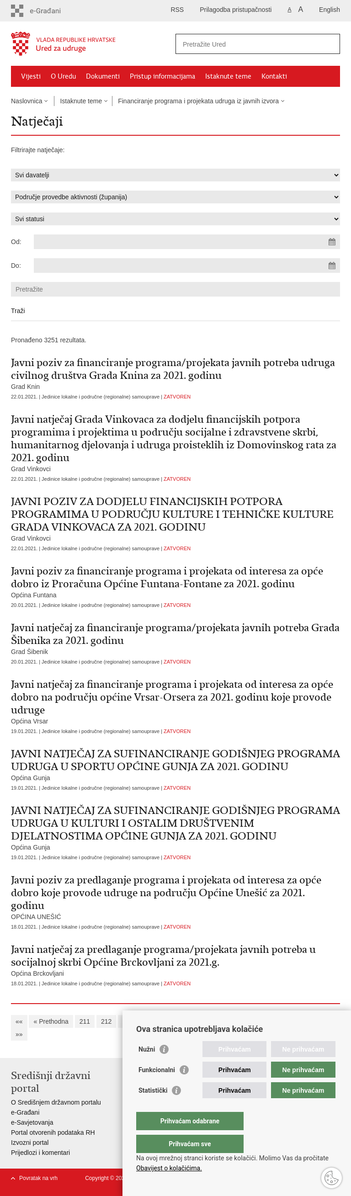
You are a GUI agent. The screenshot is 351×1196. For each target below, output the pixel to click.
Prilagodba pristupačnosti (235, 9)
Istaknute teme (228, 76)
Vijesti (31, 76)
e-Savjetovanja (32, 1122)
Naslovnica (26, 101)
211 (85, 1021)
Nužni (146, 1067)
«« (19, 1021)
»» (19, 1034)
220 (279, 1021)
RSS (177, 9)
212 (106, 1021)
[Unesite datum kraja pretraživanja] (187, 265)
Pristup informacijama (162, 76)
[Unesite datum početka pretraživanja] (187, 241)
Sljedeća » (310, 1021)
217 (214, 1021)
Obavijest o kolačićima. (169, 1168)
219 (257, 1021)
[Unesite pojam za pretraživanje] (248, 44)
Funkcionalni (156, 1088)
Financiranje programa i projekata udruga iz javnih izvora (198, 101)
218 (235, 1021)
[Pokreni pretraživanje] (329, 44)
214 (149, 1021)
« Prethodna (50, 1021)
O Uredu (63, 76)
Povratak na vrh (38, 1178)
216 (192, 1021)
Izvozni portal (29, 1142)
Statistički (152, 1108)
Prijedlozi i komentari (40, 1152)
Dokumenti (103, 76)
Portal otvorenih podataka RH (53, 1132)
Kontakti (274, 76)
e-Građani (25, 1112)
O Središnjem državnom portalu (56, 1102)
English (329, 9)
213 (127, 1021)
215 (171, 1021)
